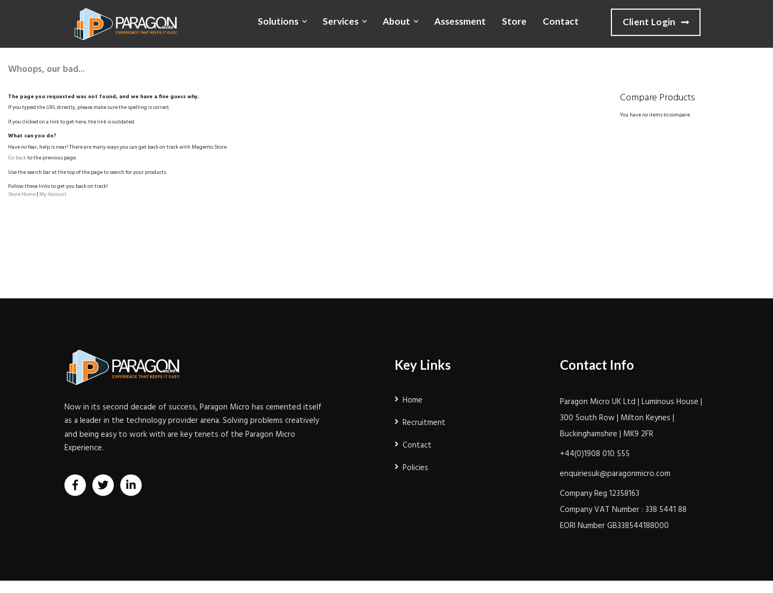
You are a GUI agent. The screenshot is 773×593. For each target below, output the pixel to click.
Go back (17, 157)
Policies (415, 468)
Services (341, 21)
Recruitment (424, 422)
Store (514, 21)
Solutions (278, 21)
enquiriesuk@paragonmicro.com (615, 473)
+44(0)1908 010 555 (595, 454)
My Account (53, 194)
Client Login (656, 22)
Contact (561, 21)
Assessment (460, 21)
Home (412, 400)
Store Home (21, 194)
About (396, 21)
